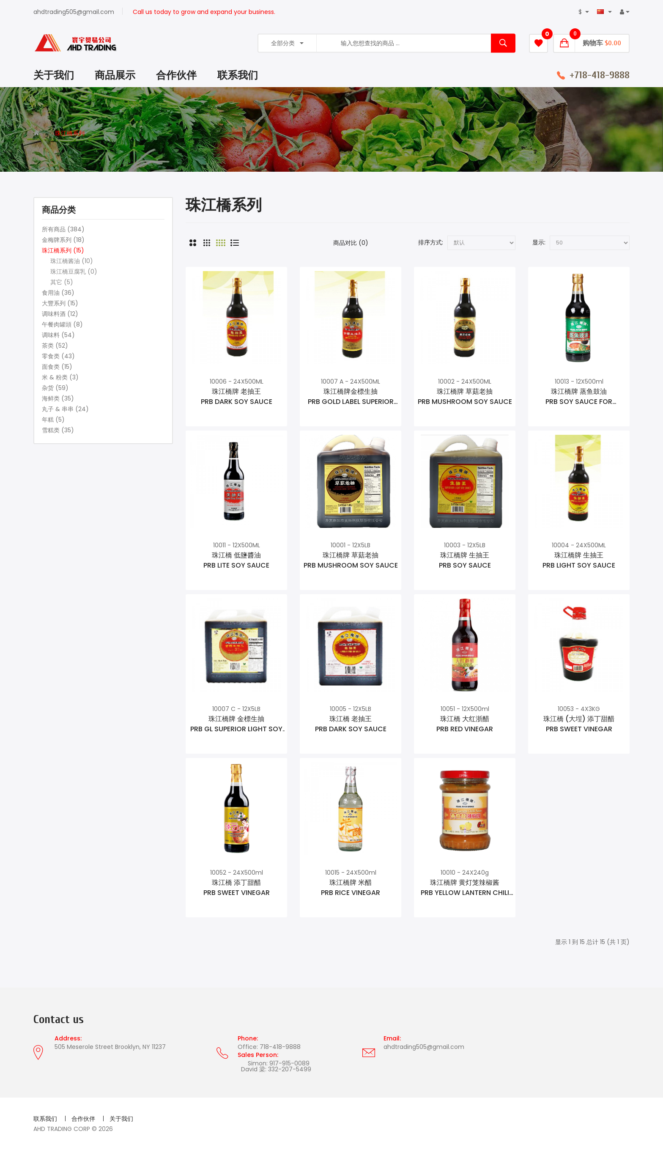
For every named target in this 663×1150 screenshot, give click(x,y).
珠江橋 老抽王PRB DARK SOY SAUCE (350, 724)
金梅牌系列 (63, 240)
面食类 (57, 366)
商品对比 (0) (350, 243)
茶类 (55, 345)
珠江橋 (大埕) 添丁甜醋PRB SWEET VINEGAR (578, 724)
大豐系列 (60, 303)
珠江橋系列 (70, 133)
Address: (68, 1038)
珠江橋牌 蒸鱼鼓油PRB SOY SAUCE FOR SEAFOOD (578, 397)
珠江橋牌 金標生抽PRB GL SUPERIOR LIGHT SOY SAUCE (236, 724)
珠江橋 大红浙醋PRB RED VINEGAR (464, 724)
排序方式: (430, 242)
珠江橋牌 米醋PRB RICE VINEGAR (350, 887)
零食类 (58, 356)
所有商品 (63, 229)
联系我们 (45, 1118)
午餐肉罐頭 (62, 324)
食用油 (58, 292)
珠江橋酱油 (71, 261)
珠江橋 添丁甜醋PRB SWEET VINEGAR (236, 887)
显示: (538, 242)
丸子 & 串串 (65, 409)
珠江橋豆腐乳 (73, 271)
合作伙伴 (83, 1118)
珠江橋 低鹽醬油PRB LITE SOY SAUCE (236, 560)
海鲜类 (58, 398)
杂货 (55, 388)
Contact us (58, 1019)
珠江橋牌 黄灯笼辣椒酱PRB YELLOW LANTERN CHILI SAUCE (465, 888)
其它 (61, 282)
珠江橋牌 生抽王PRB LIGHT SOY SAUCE (578, 560)
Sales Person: (258, 1055)
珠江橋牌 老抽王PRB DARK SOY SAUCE (236, 396)
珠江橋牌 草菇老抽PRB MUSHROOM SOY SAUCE (465, 396)
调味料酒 (60, 314)
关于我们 (121, 1118)
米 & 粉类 (60, 377)
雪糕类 (58, 430)
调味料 (58, 335)
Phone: (248, 1038)
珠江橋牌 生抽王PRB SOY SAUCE (465, 560)
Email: (392, 1038)
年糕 (53, 419)
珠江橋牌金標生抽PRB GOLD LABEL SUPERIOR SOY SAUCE (351, 397)
